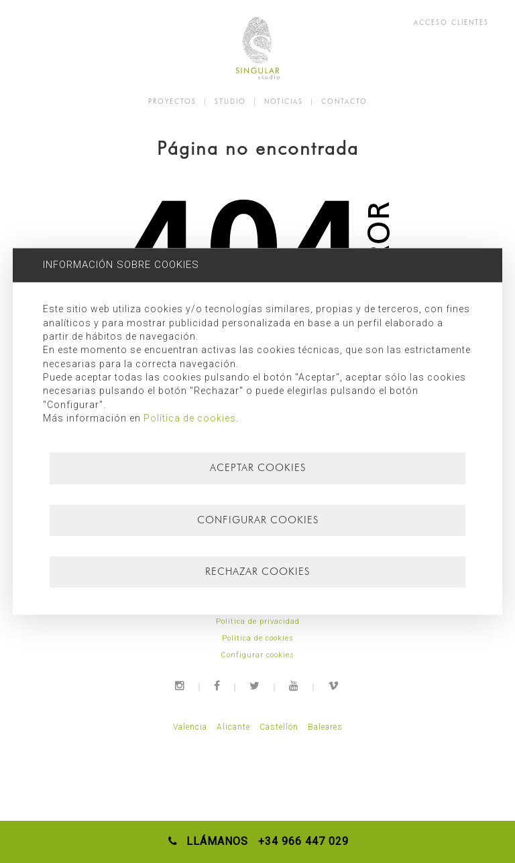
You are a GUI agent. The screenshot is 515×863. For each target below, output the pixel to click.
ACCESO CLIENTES (451, 22)
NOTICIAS (283, 101)
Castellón (279, 727)
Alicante (233, 727)
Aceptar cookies (258, 468)
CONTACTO (344, 101)
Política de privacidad (258, 621)
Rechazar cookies (257, 572)
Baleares (325, 727)
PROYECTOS (172, 101)
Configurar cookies (257, 655)
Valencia (190, 727)
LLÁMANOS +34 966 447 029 (257, 841)
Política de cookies (258, 638)
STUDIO (230, 101)
